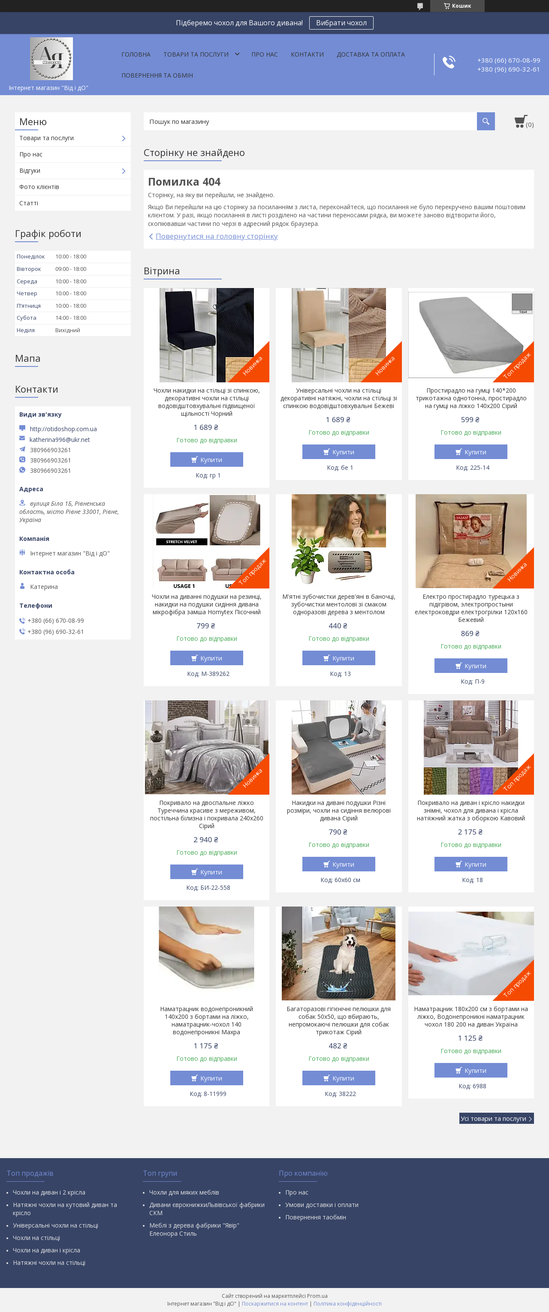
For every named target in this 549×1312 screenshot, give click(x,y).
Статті (28, 203)
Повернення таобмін (315, 1217)
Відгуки (29, 170)
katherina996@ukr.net (60, 440)
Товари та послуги (196, 54)
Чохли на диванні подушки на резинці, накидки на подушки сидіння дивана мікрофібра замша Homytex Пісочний (207, 604)
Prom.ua (317, 1296)
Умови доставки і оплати (322, 1205)
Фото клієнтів (39, 187)
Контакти (307, 54)
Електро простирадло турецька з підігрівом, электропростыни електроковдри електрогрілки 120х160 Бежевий (471, 608)
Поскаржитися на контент (275, 1303)
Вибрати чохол (341, 22)
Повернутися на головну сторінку (217, 236)
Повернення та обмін (157, 75)
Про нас (264, 54)
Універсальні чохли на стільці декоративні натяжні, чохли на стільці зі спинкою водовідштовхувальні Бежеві (339, 398)
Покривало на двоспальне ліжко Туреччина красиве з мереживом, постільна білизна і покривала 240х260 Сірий (206, 814)
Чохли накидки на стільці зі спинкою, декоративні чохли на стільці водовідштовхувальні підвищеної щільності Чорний (207, 402)
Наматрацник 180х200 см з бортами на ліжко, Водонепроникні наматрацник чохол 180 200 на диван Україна (471, 1016)
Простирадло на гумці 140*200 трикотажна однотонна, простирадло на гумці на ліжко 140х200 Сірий (471, 398)
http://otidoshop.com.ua (63, 429)
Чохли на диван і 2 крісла (49, 1192)
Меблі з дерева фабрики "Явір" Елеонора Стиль (194, 1229)
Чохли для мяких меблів (184, 1192)
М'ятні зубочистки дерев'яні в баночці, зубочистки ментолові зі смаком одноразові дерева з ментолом (338, 604)
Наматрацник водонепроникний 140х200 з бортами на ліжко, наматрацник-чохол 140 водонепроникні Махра (206, 1020)
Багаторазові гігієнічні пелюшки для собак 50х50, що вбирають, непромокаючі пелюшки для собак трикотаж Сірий (339, 1020)
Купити (211, 459)
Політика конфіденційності (348, 1303)
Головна (136, 54)
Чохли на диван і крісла (46, 1250)
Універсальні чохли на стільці (55, 1225)
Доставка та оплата (371, 54)
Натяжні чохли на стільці (49, 1262)
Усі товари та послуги (493, 1118)
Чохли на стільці (36, 1238)
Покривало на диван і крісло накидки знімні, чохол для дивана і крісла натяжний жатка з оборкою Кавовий (471, 810)
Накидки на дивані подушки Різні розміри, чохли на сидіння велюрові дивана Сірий (339, 810)
